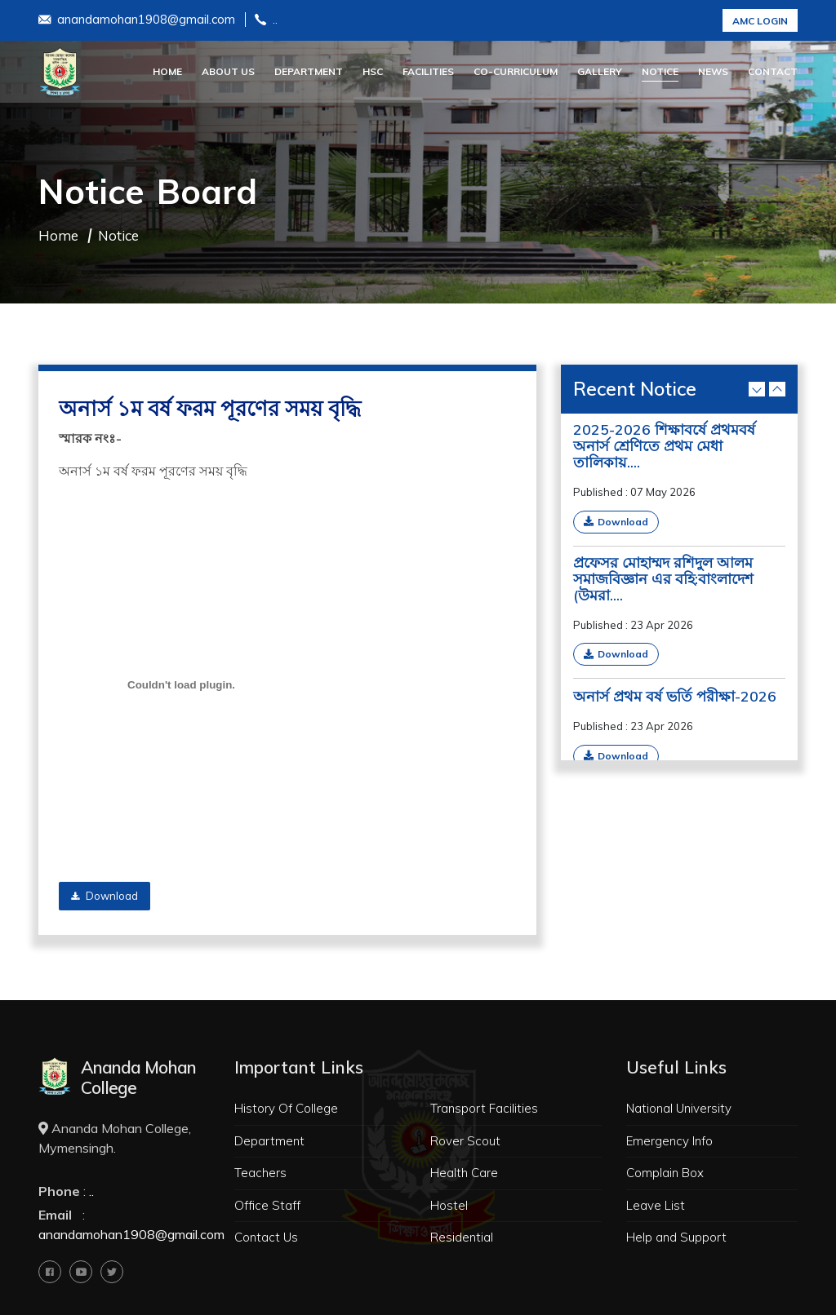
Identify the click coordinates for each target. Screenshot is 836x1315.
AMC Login (760, 21)
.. (266, 21)
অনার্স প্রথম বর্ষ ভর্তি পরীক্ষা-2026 (674, 696)
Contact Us (266, 1237)
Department (308, 71)
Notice (660, 71)
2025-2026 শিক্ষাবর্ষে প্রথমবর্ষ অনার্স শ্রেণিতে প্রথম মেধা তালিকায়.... (664, 446)
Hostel (449, 1205)
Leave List (655, 1205)
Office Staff (267, 1205)
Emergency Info (669, 1141)
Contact (773, 71)
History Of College (286, 1108)
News (713, 71)
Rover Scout (465, 1141)
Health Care (464, 1172)
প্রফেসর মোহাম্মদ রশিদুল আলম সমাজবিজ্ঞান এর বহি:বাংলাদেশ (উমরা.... (663, 579)
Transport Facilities (484, 1108)
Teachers (260, 1172)
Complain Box (665, 1172)
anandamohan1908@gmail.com (136, 21)
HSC (372, 71)
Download (104, 895)
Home (167, 71)
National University (679, 1108)
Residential (461, 1237)
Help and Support (676, 1237)
